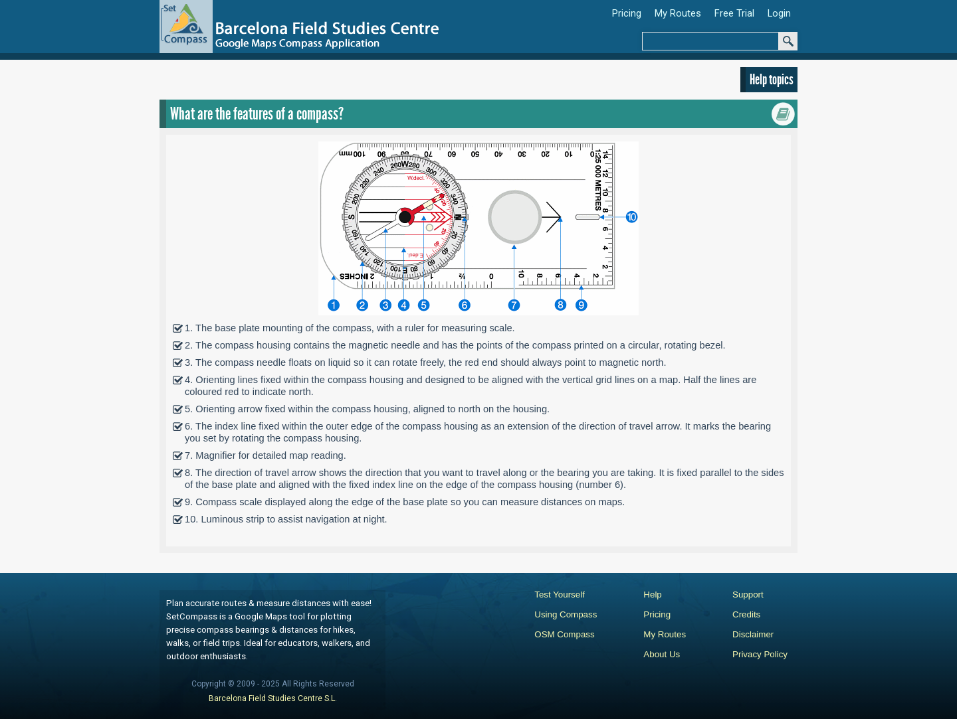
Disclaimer (753, 634)
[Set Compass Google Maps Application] (304, 30)
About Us (661, 654)
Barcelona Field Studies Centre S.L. (273, 698)
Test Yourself (559, 594)
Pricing (657, 614)
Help (652, 594)
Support (748, 594)
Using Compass (565, 614)
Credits (746, 614)
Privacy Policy (760, 654)
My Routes (664, 634)
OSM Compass (564, 634)
